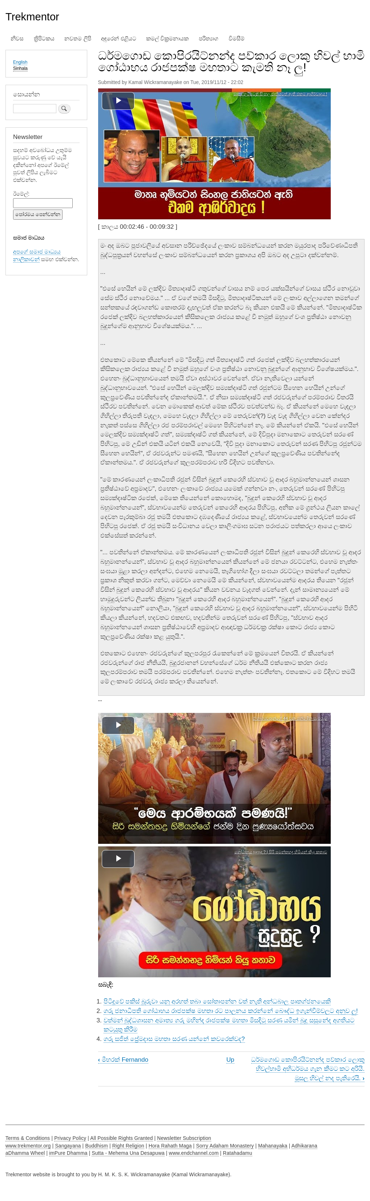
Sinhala (20, 68)
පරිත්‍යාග (208, 38)
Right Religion (128, 1146)
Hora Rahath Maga (170, 1146)
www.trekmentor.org (28, 1146)
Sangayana (68, 1146)
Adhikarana (304, 1146)
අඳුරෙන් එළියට (118, 38)
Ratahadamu (237, 1153)
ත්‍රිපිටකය (44, 38)
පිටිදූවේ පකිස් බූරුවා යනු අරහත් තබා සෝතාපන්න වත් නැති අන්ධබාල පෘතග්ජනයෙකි (217, 1001)
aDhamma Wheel (25, 1153)
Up (230, 1059)
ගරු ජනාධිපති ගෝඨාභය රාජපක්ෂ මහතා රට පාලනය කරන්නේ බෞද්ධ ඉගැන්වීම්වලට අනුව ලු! (231, 1010)
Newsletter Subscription (184, 1138)
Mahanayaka (272, 1146)
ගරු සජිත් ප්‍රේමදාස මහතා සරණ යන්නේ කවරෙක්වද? (174, 1038)
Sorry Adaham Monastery (225, 1146)
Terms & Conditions (27, 1138)
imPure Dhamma (68, 1153)
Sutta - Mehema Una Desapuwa (128, 1153)
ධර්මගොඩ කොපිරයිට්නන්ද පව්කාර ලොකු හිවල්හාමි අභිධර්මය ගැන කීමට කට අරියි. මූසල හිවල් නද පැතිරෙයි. (308, 1069)
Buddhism (96, 1146)
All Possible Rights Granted (121, 1138)
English (20, 62)
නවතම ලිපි (77, 38)
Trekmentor (32, 17)
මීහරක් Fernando (123, 1059)
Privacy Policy (70, 1138)
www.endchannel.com (194, 1153)
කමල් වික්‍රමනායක (167, 38)
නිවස (17, 38)
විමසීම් (237, 38)
